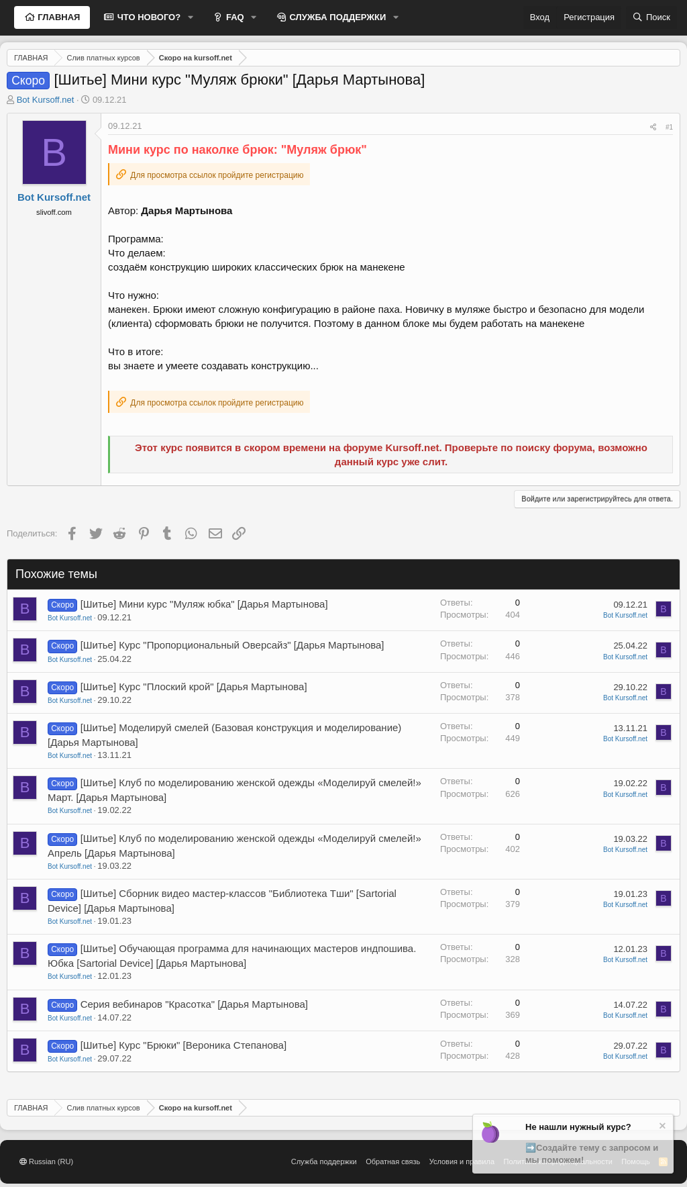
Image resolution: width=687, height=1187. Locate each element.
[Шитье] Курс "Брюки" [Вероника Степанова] (183, 1045)
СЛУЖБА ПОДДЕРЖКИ (336, 17)
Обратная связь (393, 1161)
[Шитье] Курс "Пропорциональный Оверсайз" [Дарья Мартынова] (232, 645)
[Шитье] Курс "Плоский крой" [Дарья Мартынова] (194, 686)
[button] (190, 17)
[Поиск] (651, 17)
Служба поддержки (324, 1161)
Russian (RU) (46, 1161)
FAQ (233, 17)
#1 (669, 127)
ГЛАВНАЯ (58, 17)
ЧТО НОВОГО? (147, 17)
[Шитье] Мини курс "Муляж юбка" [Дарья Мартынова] (204, 604)
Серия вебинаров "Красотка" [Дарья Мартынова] (194, 1004)
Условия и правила (461, 1161)
